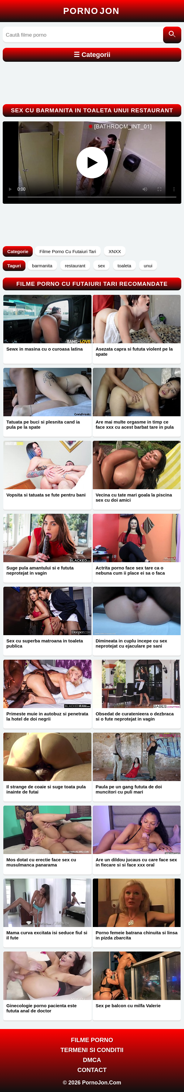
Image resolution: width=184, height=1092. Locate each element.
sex (101, 265)
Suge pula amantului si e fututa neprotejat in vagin (40, 570)
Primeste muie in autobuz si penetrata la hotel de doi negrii (47, 716)
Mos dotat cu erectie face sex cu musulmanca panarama (41, 862)
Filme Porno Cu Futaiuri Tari (67, 251)
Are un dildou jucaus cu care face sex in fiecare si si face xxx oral (136, 862)
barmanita (42, 265)
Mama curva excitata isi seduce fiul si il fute (46, 935)
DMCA (92, 1060)
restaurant (75, 265)
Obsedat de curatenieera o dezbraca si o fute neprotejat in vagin (135, 716)
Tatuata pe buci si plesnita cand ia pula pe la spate (43, 424)
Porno (91, 11)
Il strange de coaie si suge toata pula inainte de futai (46, 789)
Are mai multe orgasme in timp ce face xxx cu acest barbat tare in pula (135, 424)
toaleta (124, 265)
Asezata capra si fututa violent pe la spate (134, 351)
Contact (91, 1070)
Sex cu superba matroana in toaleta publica (44, 643)
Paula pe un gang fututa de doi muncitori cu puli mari (129, 789)
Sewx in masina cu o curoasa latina (44, 348)
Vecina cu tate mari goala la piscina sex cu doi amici (134, 497)
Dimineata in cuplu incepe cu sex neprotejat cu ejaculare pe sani (131, 643)
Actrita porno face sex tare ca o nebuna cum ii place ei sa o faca (130, 570)
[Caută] (172, 35)
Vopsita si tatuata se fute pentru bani (45, 494)
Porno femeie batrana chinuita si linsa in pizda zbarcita (137, 935)
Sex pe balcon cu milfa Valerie (128, 1005)
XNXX (115, 251)
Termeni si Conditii (92, 1050)
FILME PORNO (92, 1040)
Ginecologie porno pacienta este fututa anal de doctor (41, 1008)
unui (148, 265)
